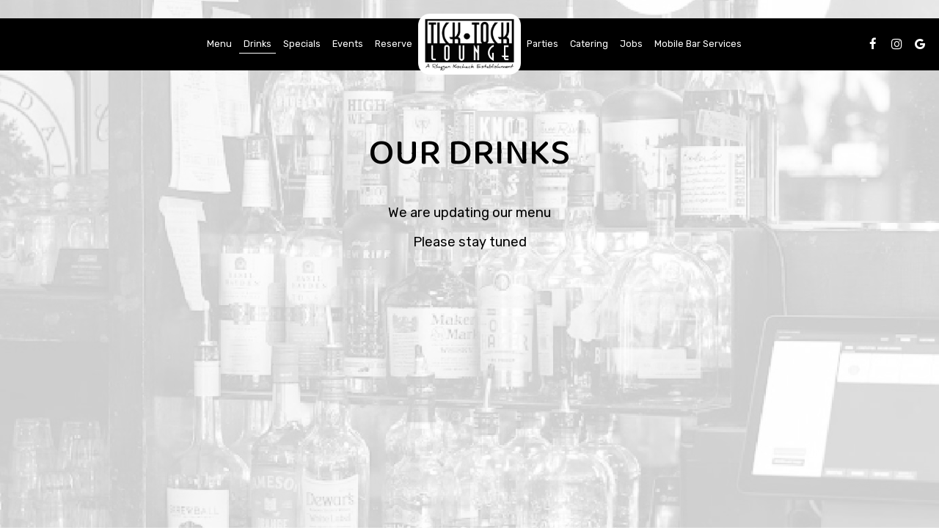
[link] (469, 44)
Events (347, 43)
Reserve (393, 43)
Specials (302, 43)
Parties (542, 43)
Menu (219, 43)
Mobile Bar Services (698, 43)
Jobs (631, 43)
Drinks (257, 43)
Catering (589, 43)
